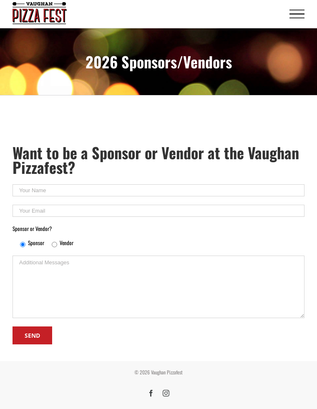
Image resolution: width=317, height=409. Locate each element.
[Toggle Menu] (297, 14)
